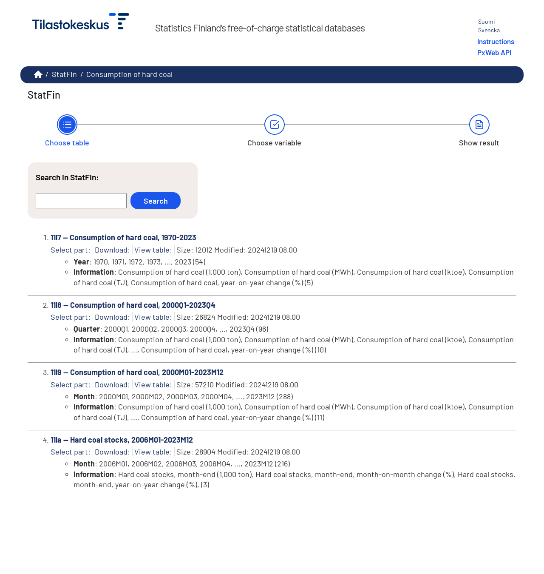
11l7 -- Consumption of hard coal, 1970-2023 (123, 237)
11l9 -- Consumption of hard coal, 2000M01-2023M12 (137, 372)
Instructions (495, 41)
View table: (153, 249)
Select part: (71, 249)
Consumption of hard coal (129, 74)
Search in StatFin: (67, 177)
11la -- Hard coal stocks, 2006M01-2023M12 (122, 439)
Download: (112, 249)
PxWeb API (494, 52)
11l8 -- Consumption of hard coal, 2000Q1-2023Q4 (133, 305)
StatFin (64, 74)
